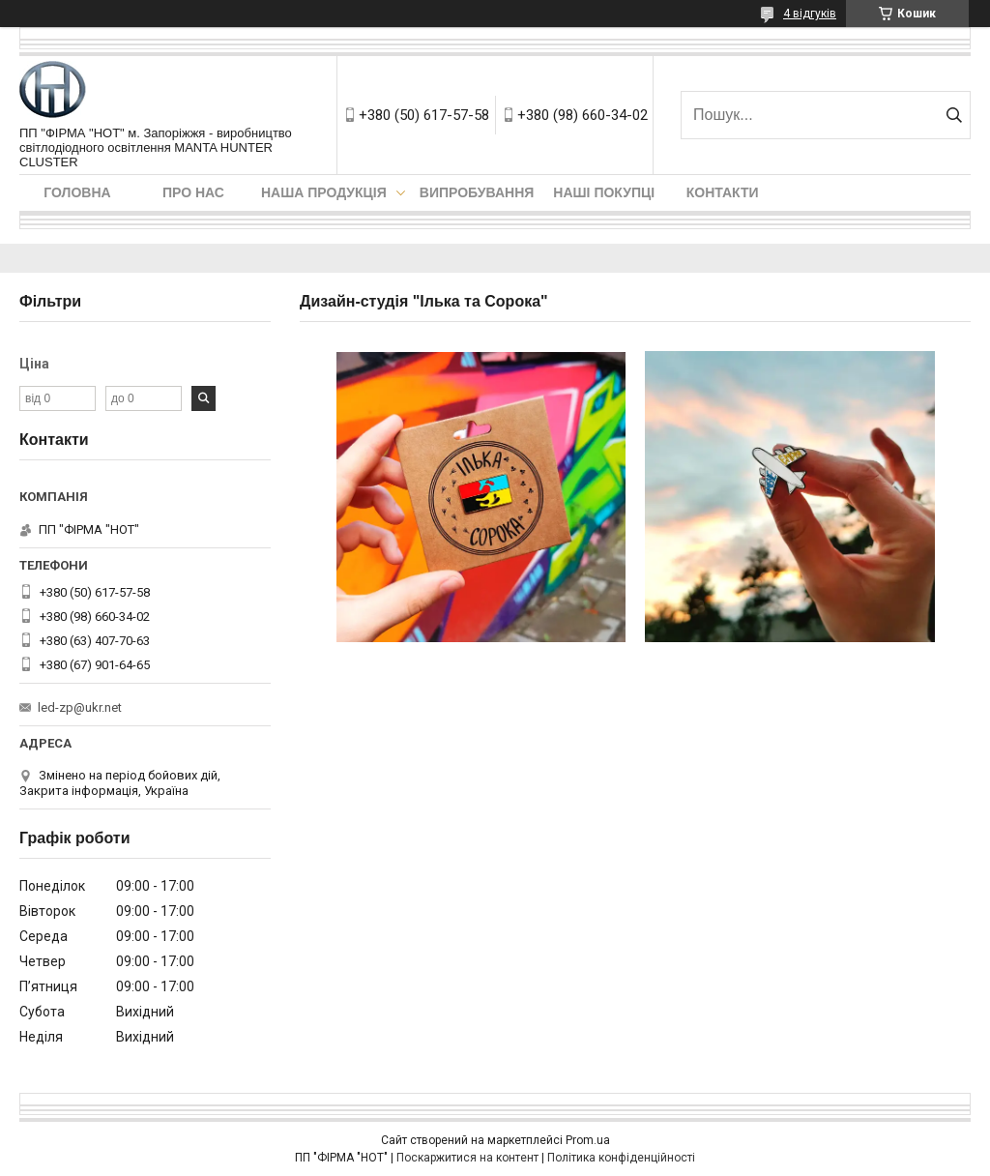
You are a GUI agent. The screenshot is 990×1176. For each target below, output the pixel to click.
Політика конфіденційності (621, 1157)
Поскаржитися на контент (467, 1157)
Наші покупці (604, 192)
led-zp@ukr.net (80, 707)
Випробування (477, 192)
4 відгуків (809, 13)
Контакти (722, 192)
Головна (77, 192)
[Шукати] (954, 115)
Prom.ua (588, 1140)
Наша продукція (324, 192)
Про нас (193, 192)
